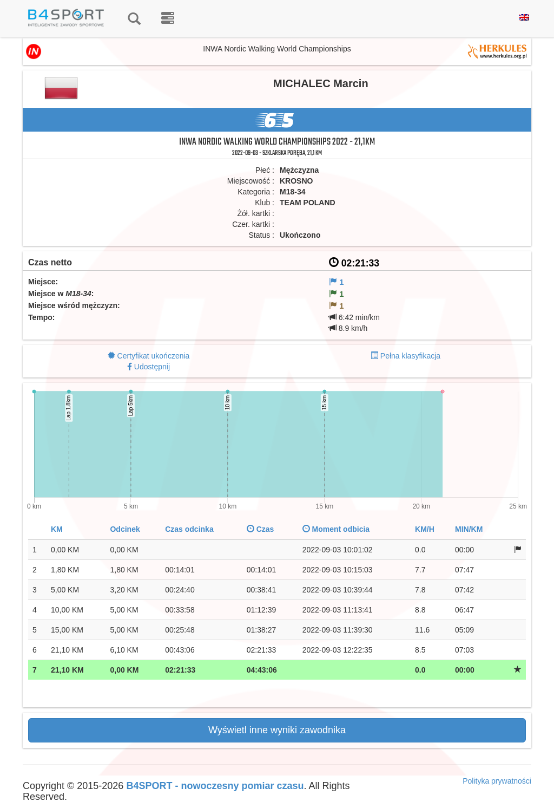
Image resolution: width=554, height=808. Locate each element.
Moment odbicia (336, 529)
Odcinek (125, 529)
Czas (260, 529)
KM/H (424, 529)
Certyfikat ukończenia (153, 355)
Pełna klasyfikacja (410, 355)
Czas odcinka (189, 529)
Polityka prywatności (497, 781)
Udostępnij (152, 366)
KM (57, 529)
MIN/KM (469, 529)
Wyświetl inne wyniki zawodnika (277, 730)
